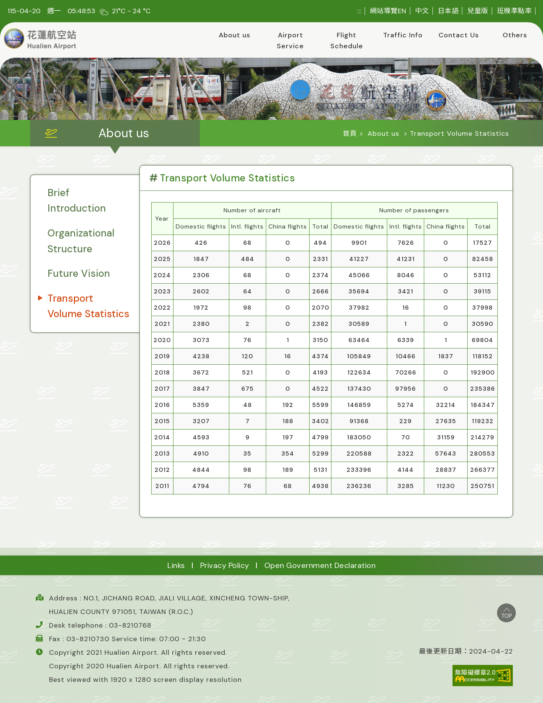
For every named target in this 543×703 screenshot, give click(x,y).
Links (176, 565)
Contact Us (459, 35)
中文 (422, 10)
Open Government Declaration (320, 565)
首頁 (350, 133)
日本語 (448, 10)
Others (515, 35)
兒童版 (477, 10)
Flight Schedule (346, 41)
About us (234, 35)
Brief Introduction (77, 200)
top (506, 612)
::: (359, 10)
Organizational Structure (81, 241)
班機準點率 (514, 10)
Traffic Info (403, 35)
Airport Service (290, 41)
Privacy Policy (224, 565)
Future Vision (79, 273)
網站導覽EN (388, 10)
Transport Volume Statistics (88, 306)
